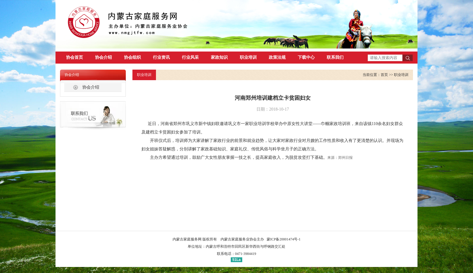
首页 (384, 75)
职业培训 (248, 57)
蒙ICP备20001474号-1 (284, 239)
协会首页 (74, 57)
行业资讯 (161, 57)
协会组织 (132, 57)
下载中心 (306, 57)
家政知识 (219, 57)
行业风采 (190, 57)
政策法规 (277, 57)
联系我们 (335, 57)
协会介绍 (103, 57)
